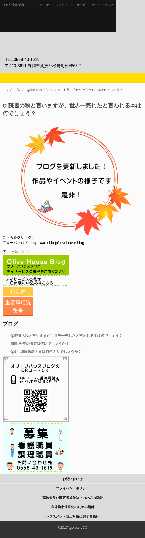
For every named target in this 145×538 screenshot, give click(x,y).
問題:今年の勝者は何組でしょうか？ (39, 344)
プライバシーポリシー (72, 488)
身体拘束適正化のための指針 (72, 507)
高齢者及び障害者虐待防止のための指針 (72, 498)
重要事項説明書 (18, 306)
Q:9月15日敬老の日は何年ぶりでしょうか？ (45, 352)
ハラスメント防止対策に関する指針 (72, 516)
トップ (7, 90)
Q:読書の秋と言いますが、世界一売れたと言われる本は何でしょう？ (66, 336)
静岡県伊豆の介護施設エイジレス (72, 23)
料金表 (18, 291)
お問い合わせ (72, 479)
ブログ (19, 90)
